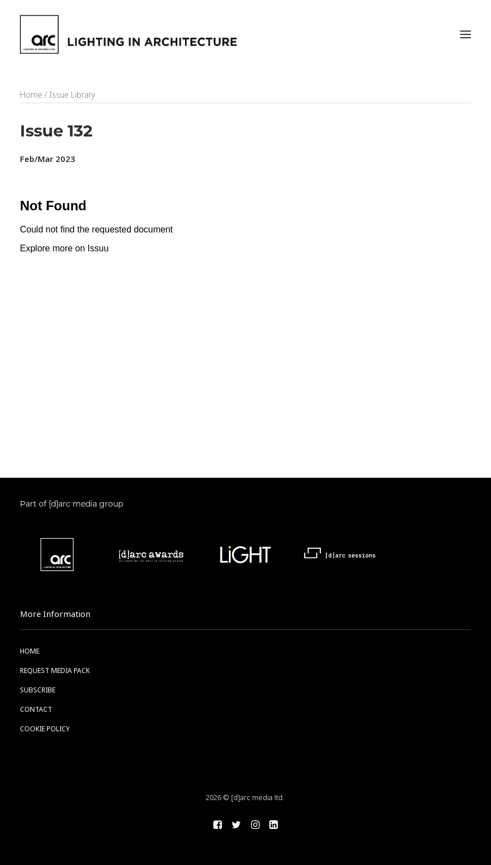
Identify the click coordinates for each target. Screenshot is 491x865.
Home (31, 94)
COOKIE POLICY (45, 729)
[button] (465, 34)
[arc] (128, 34)
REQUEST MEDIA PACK (55, 671)
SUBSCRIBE (37, 690)
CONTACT (36, 710)
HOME (29, 651)
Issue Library (72, 94)
